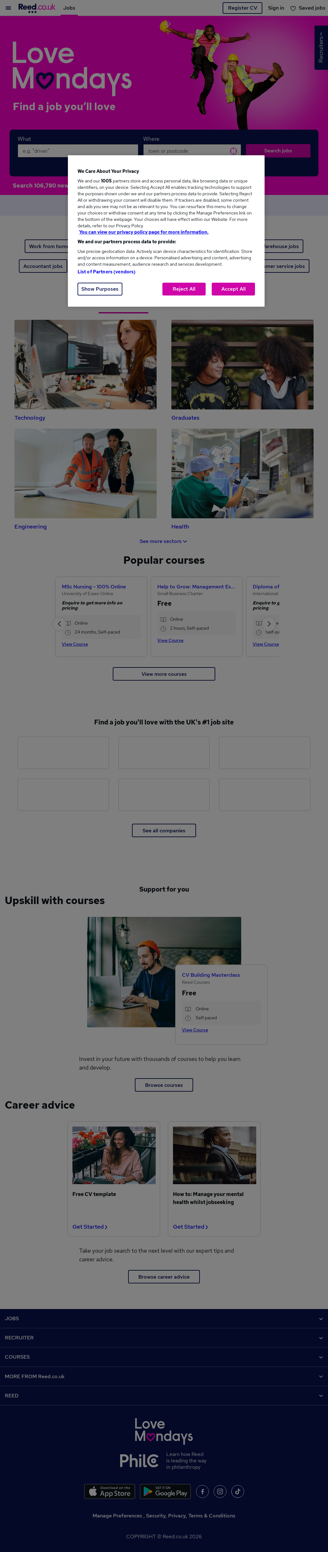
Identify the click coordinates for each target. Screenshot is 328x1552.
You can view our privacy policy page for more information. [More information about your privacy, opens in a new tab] (144, 232)
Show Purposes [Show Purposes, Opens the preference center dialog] (100, 289)
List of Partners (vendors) (107, 272)
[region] (166, 231)
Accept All (233, 289)
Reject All (184, 289)
